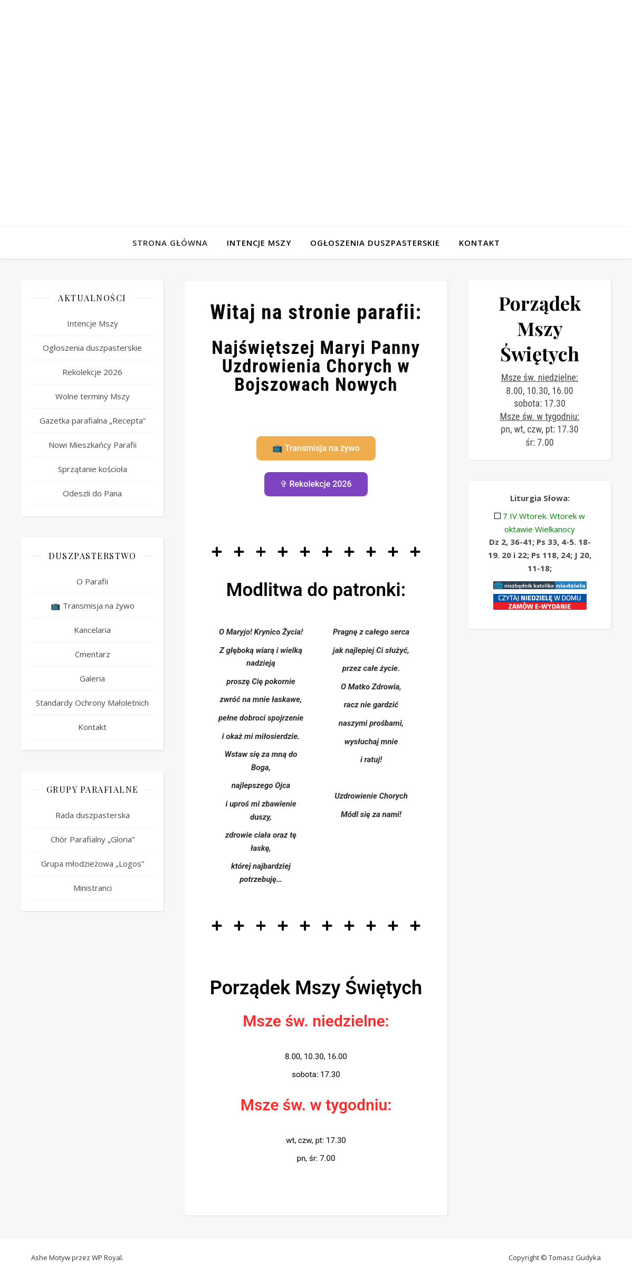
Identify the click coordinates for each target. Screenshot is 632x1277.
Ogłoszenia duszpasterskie (375, 242)
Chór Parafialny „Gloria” (93, 839)
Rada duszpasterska (92, 815)
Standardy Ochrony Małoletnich (92, 702)
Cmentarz (92, 654)
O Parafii (92, 581)
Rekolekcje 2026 (92, 372)
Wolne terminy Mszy (92, 396)
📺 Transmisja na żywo (93, 605)
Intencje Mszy (259, 242)
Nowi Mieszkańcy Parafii (93, 444)
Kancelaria (92, 630)
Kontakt (479, 242)
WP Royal (107, 1257)
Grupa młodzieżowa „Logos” (92, 863)
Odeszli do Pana (92, 493)
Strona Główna (170, 242)
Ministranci (92, 887)
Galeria (92, 678)
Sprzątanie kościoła (92, 469)
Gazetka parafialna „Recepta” (93, 420)
